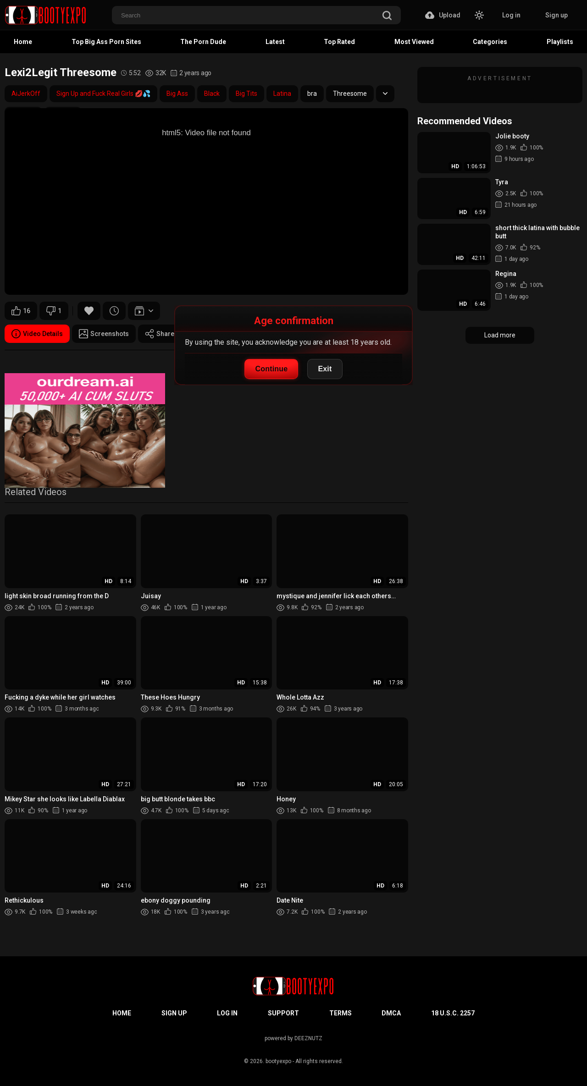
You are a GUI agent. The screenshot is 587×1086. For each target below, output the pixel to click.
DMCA (391, 1013)
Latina (282, 93)
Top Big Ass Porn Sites (106, 41)
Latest (275, 41)
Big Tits (246, 93)
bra (312, 93)
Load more (499, 335)
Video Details (37, 333)
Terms (340, 1013)
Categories (490, 41)
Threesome (350, 93)
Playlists (560, 41)
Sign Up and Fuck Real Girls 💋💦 (103, 93)
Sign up (556, 15)
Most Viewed (414, 41)
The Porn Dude (203, 41)
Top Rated (339, 41)
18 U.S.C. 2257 (453, 1013)
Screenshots (104, 333)
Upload (442, 15)
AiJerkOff (25, 93)
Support (283, 1013)
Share (159, 333)
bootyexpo (278, 1061)
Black (212, 93)
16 (20, 310)
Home (23, 41)
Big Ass (177, 93)
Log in (511, 15)
